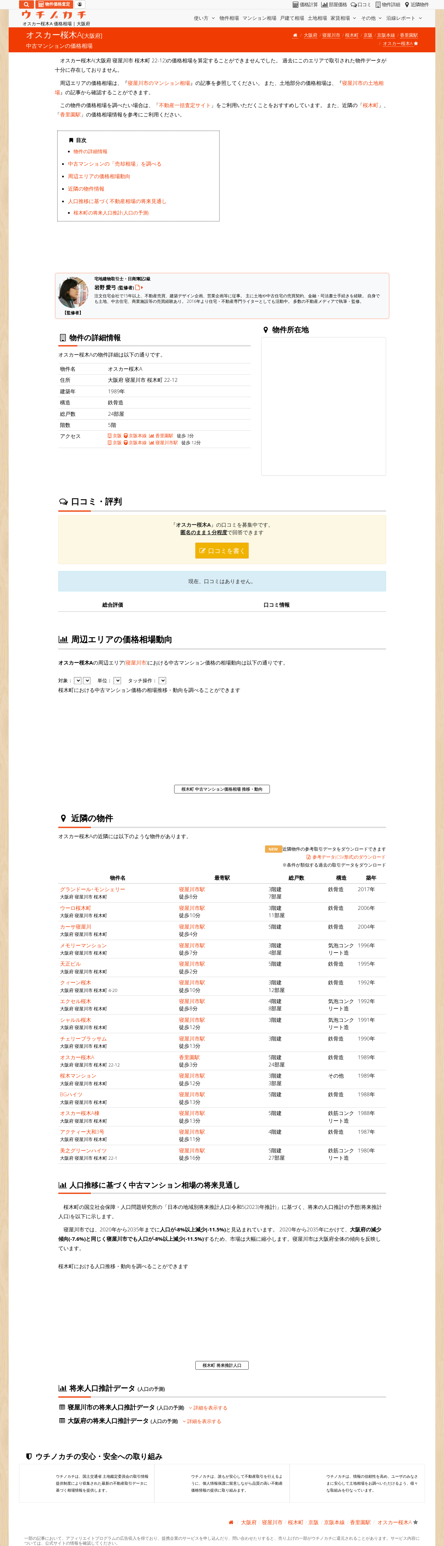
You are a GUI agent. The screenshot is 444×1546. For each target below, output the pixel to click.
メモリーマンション (83, 945)
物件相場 (229, 18)
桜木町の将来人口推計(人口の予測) (111, 213)
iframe (305, 196)
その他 (372, 18)
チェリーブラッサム (83, 1038)
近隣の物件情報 (86, 188)
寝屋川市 (331, 35)
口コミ (360, 4)
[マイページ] (79, 4)
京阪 (368, 35)
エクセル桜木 (75, 1001)
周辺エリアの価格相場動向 (99, 176)
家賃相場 (344, 18)
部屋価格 (334, 4)
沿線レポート (404, 18)
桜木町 (352, 35)
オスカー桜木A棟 (80, 1112)
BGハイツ (71, 1094)
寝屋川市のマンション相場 (159, 82)
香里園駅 (409, 35)
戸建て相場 (292, 18)
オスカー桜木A (77, 1057)
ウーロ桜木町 (75, 907)
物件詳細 (387, 4)
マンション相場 (259, 18)
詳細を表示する (208, 1408)
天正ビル (70, 963)
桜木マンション (78, 1075)
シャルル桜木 (75, 1019)
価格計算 (305, 4)
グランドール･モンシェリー (92, 889)
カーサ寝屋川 (75, 926)
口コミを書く (222, 550)
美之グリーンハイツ (83, 1150)
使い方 (205, 18)
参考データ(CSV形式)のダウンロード (346, 857)
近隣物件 (416, 4)
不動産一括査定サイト (185, 105)
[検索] (26, 4)
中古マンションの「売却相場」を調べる (115, 163)
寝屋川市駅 (163, 442)
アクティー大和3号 (82, 1131)
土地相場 (317, 18)
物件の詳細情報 (91, 151)
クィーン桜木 (75, 982)
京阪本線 (386, 35)
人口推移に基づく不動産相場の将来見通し (117, 200)
